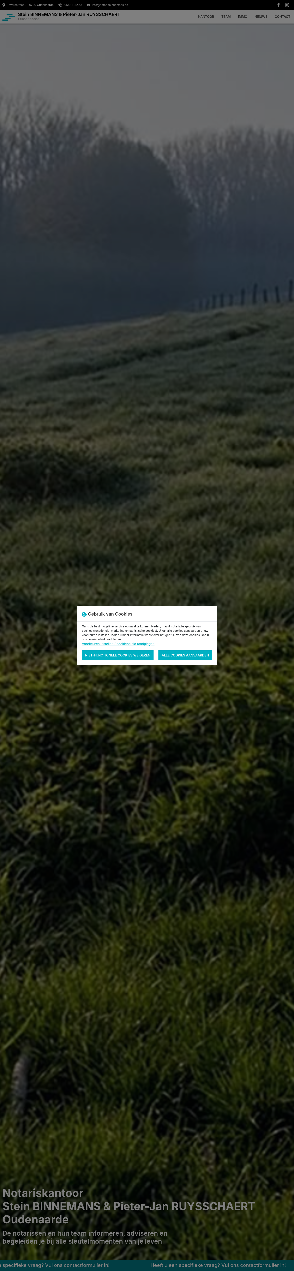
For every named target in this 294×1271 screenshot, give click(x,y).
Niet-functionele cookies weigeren (117, 655)
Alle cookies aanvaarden (185, 655)
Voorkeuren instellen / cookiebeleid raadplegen (118, 644)
